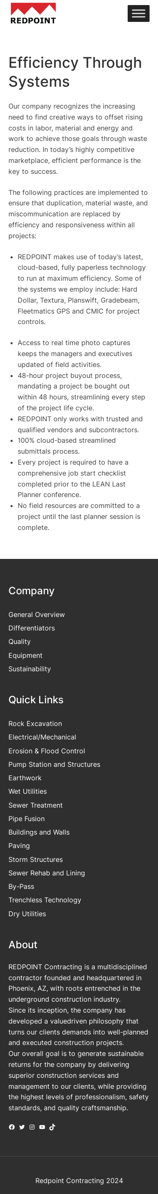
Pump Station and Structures (54, 764)
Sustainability (29, 669)
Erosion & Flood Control (46, 751)
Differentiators (31, 628)
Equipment (25, 655)
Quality (19, 641)
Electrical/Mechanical (42, 737)
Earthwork (25, 778)
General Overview (36, 614)
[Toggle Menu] (138, 14)
